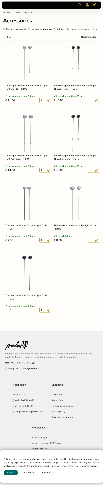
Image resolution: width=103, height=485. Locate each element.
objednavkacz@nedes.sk (29, 411)
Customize (28, 472)
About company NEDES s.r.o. (46, 443)
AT (28, 362)
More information (88, 465)
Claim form (57, 394)
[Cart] (95, 5)
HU (23, 362)
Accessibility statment (62, 417)
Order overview (40, 448)
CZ (18, 362)
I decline (45, 472)
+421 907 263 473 (24, 400)
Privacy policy (58, 411)
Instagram (13, 368)
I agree (10, 472)
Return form (57, 400)
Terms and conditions (62, 405)
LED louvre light (22, 12)
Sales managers (40, 437)
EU (13, 362)
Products (7, 12)
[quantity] (43, 100)
